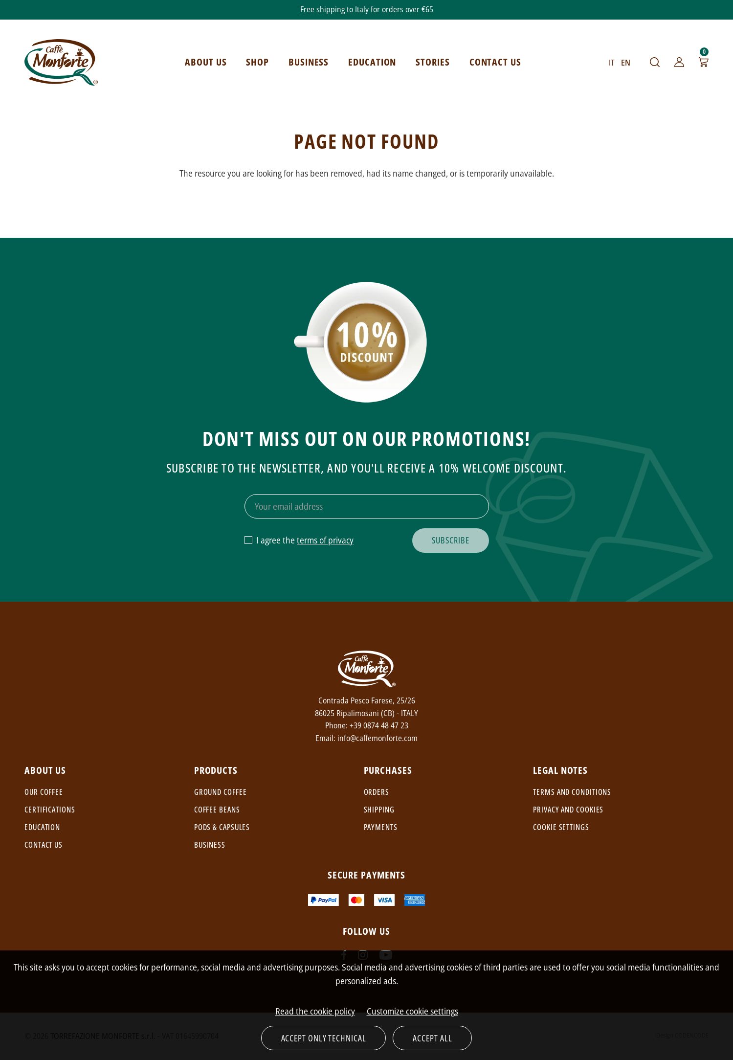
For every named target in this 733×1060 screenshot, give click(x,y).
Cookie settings (561, 827)
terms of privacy (325, 540)
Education (42, 827)
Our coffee (43, 792)
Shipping (379, 809)
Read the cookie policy (315, 1011)
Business (209, 844)
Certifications (49, 809)
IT (611, 62)
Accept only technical (323, 1038)
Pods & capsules (222, 827)
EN (625, 62)
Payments (381, 827)
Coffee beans (217, 809)
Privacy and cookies (568, 809)
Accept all (432, 1038)
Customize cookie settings (412, 1011)
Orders (376, 792)
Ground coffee (220, 792)
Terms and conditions (572, 792)
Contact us (43, 844)
